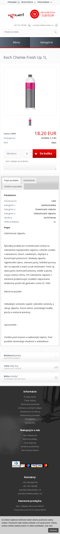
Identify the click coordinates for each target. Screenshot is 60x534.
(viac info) (48, 526)
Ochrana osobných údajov (30, 408)
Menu (16, 42)
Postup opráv (30, 396)
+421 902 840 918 (30, 482)
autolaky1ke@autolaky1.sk (43, 25)
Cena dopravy (30, 442)
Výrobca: (8, 217)
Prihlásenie (43, 2)
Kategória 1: (10, 205)
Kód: (6, 142)
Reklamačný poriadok (30, 415)
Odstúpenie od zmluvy (30, 411)
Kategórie (46, 42)
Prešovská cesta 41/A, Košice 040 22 (30, 509)
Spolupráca (30, 422)
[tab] (11, 180)
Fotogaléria (30, 419)
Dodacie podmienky (30, 446)
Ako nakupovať (30, 435)
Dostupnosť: (10, 138)
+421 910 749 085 (20, 25)
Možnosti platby (30, 439)
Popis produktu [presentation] (11, 180)
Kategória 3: (10, 213)
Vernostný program (30, 450)
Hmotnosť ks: (10, 201)
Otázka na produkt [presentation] (13, 186)
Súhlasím (53, 530)
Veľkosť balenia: (11, 221)
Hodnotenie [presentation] (29, 180)
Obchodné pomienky (30, 404)
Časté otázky (30, 400)
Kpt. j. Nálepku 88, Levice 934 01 (30, 506)
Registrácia (27, 2)
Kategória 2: (10, 209)
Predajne (12, 2)
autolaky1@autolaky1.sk (30, 489)
